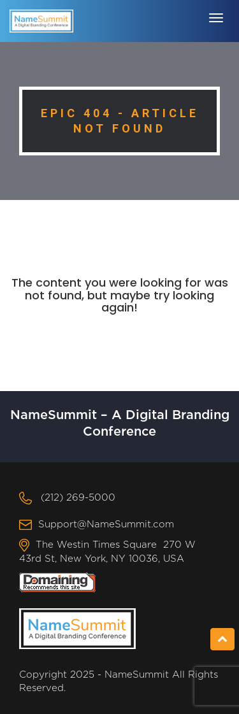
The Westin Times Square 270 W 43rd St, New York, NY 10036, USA (107, 552)
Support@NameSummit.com (106, 524)
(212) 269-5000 (78, 498)
